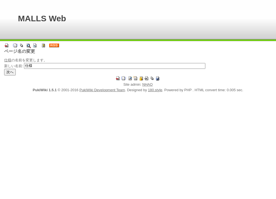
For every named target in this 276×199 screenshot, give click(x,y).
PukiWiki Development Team (102, 90)
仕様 (7, 60)
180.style (155, 90)
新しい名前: (13, 66)
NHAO (147, 84)
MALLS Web (42, 18)
